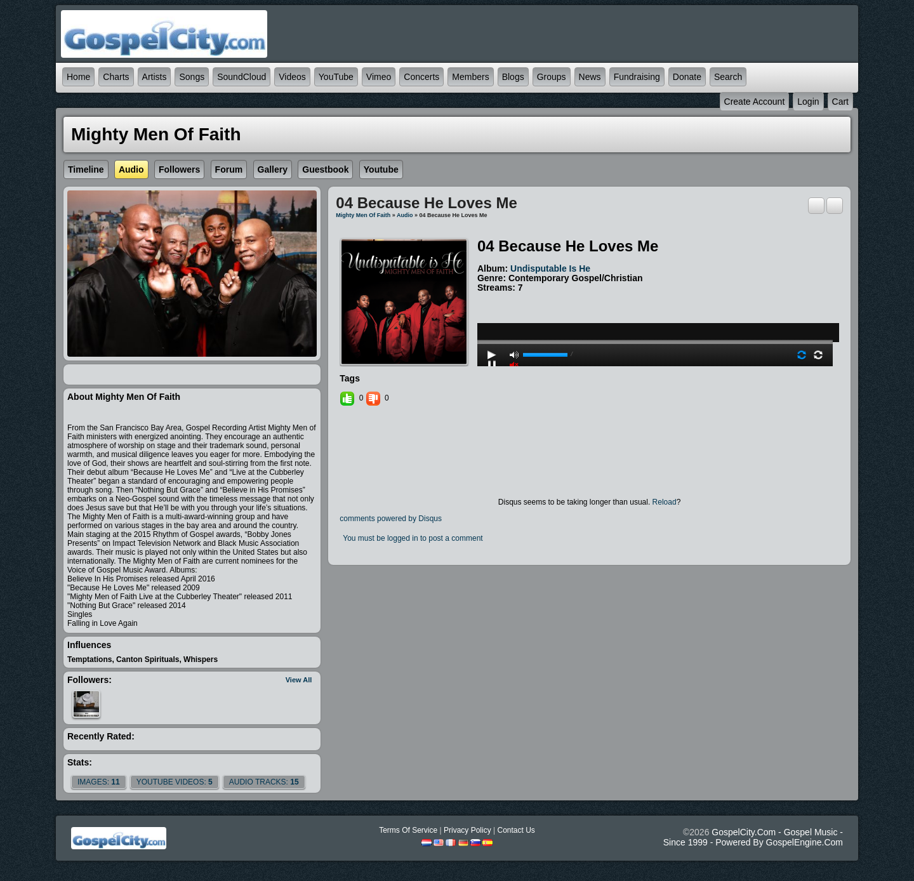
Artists (154, 77)
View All (299, 680)
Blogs (513, 77)
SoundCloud (241, 77)
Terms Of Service (408, 830)
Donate (687, 77)
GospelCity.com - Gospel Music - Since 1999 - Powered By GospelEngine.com (753, 837)
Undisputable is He (550, 268)
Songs (191, 77)
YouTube (336, 77)
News (590, 77)
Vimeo (378, 77)
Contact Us (515, 830)
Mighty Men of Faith (363, 215)
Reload (664, 502)
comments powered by (391, 518)
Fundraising (637, 77)
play (655, 308)
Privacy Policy (467, 830)
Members (470, 77)
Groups (551, 77)
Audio (405, 215)
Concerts (421, 77)
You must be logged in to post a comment (412, 538)
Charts (116, 77)
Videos (292, 77)
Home (78, 77)
